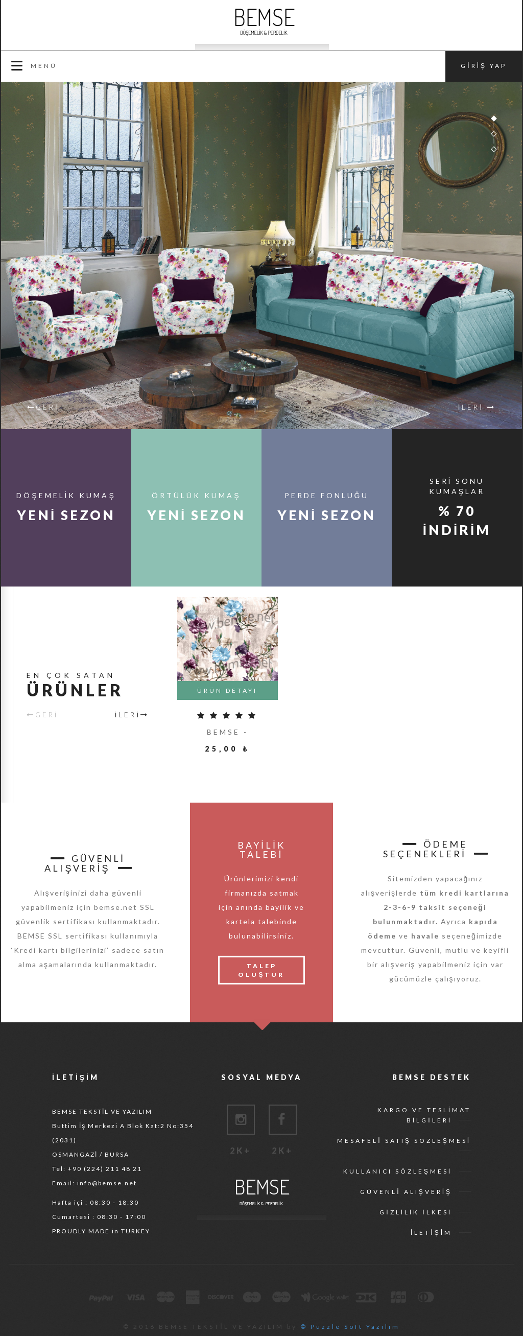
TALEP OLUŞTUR (261, 970)
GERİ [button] (43, 407)
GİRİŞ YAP (484, 65)
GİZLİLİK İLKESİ (415, 1212)
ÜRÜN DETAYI (227, 690)
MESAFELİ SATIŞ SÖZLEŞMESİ (404, 1140)
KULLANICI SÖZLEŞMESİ (397, 1171)
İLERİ (132, 714)
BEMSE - (227, 732)
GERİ (43, 714)
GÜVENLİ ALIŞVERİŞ (406, 1192)
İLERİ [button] (477, 407)
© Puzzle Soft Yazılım (350, 1326)
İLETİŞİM (431, 1232)
